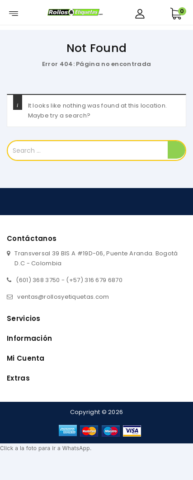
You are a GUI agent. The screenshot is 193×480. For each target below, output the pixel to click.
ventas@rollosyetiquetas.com (63, 296)
